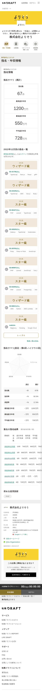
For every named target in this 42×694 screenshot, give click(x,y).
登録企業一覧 (28, 596)
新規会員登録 (8, 154)
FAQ (3, 655)
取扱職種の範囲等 (8, 684)
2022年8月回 (9, 470)
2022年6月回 (9, 482)
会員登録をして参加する (21, 575)
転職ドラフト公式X (9, 641)
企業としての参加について (12, 663)
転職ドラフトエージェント (12, 624)
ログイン (32, 3)
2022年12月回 (9, 446)
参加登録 (10, 592)
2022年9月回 (9, 464)
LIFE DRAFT (7, 637)
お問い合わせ (7, 659)
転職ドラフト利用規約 (10, 676)
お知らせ (5, 651)
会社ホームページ (11, 538)
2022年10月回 (9, 458)
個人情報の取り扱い (9, 680)
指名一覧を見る (32, 341)
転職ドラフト (7, 596)
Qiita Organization (12, 542)
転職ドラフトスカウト (10, 620)
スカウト (17, 596)
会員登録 (24, 3)
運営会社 (5, 672)
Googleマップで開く (20, 534)
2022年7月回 (9, 476)
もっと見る (21, 335)
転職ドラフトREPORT (10, 634)
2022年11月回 (9, 452)
